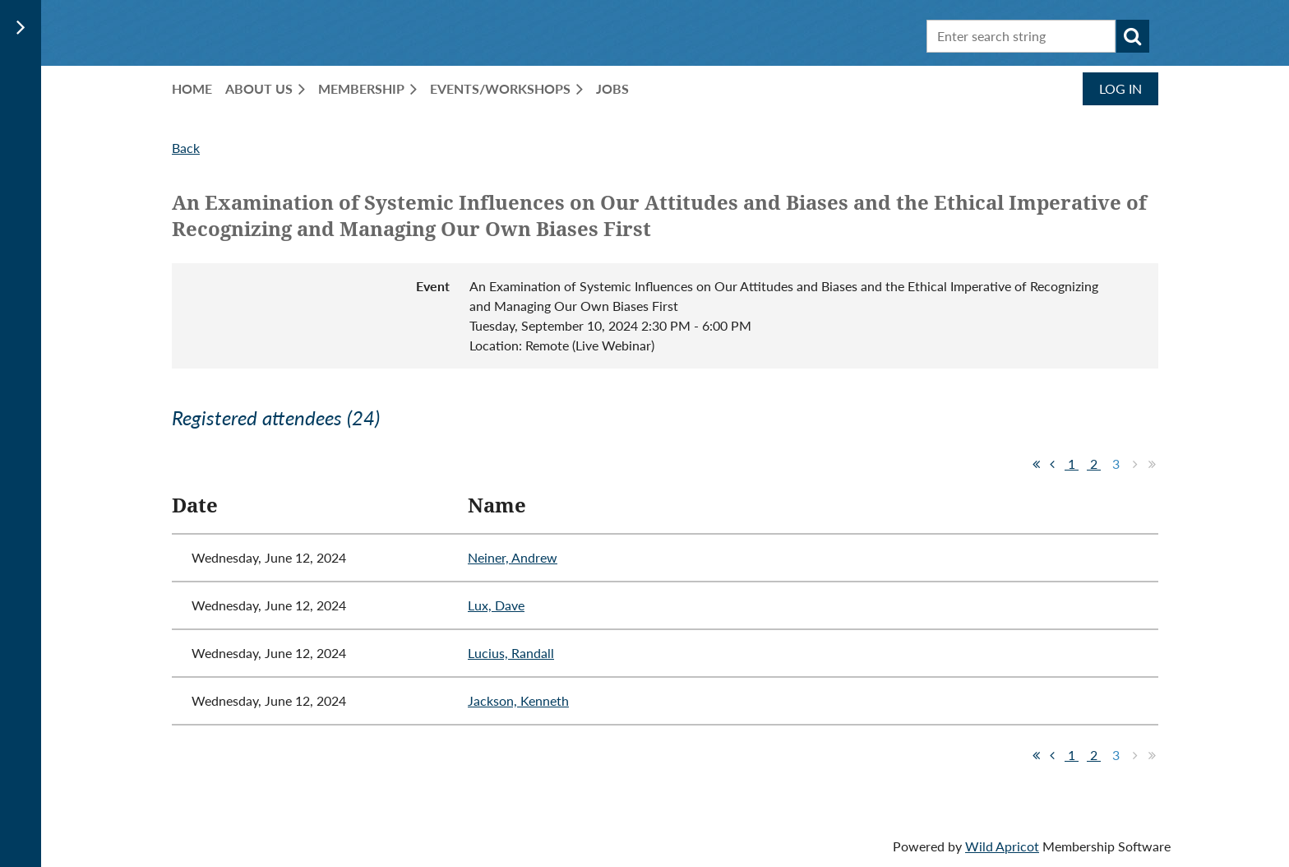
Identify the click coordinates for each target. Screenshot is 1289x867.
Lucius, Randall (511, 653)
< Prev (1052, 464)
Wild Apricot (1002, 846)
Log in (1120, 88)
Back (186, 147)
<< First (1035, 464)
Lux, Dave (496, 605)
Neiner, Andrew (512, 557)
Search (1132, 36)
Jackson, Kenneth (518, 700)
